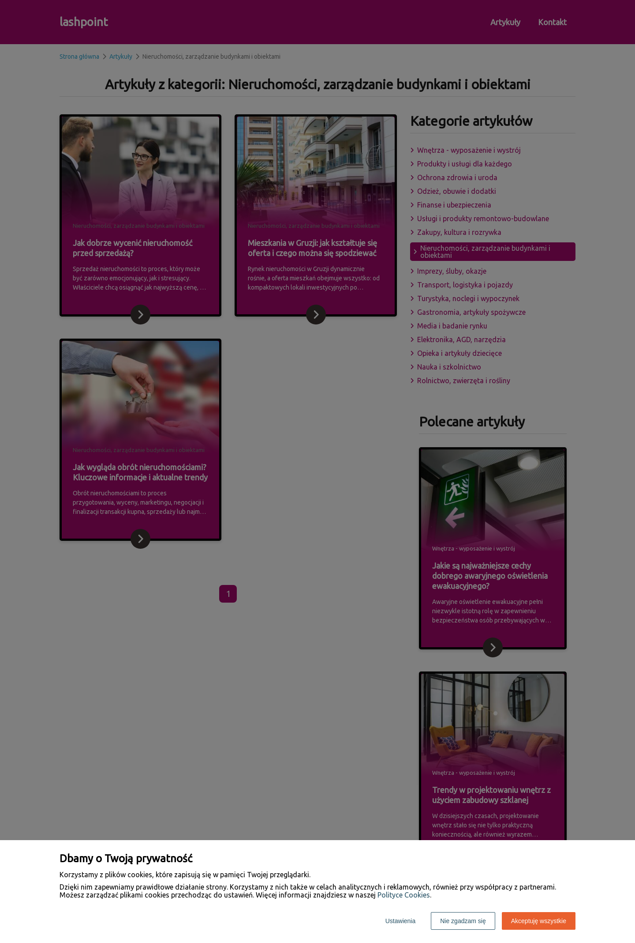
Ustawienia (400, 920)
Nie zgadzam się (463, 920)
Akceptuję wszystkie (538, 920)
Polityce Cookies (403, 895)
